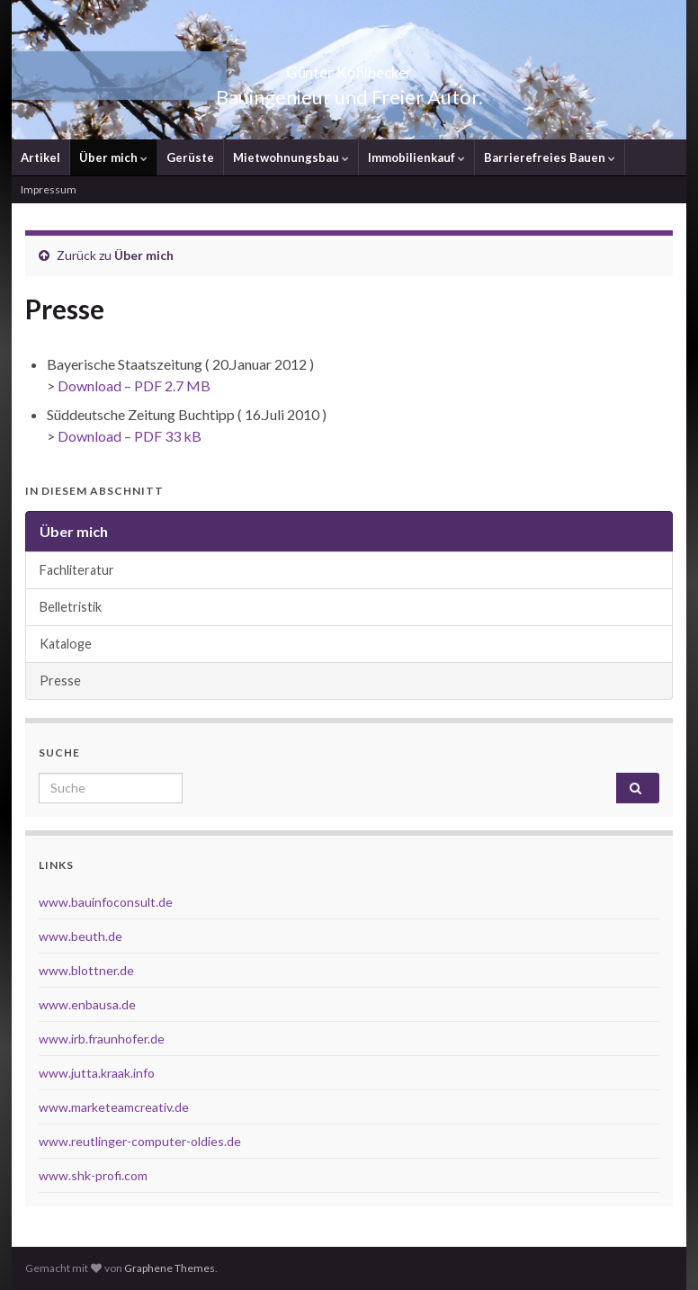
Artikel (40, 157)
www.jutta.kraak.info (97, 1072)
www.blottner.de (86, 970)
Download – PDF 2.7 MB (134, 385)
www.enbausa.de (87, 1004)
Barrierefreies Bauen (549, 157)
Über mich (113, 157)
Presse (60, 680)
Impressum (48, 189)
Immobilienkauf (416, 157)
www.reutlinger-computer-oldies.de (140, 1141)
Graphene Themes (169, 1268)
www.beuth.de (80, 936)
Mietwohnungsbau (291, 157)
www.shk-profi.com (93, 1175)
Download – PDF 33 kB (129, 435)
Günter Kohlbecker (349, 67)
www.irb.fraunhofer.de (102, 1038)
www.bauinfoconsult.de (106, 901)
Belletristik (71, 606)
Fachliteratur (77, 570)
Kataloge (66, 643)
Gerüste (190, 157)
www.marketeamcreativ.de (114, 1107)
